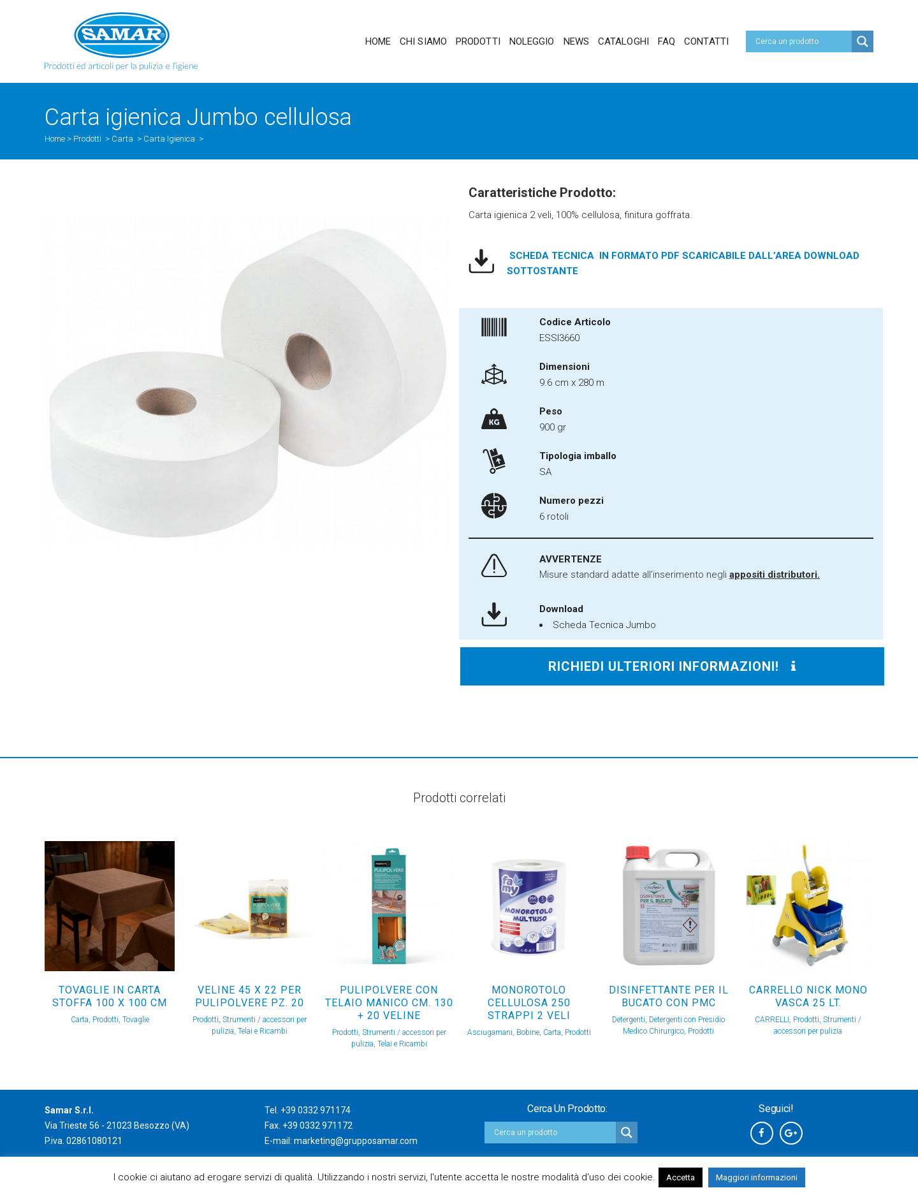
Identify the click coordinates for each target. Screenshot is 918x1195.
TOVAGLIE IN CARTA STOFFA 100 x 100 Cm (109, 996)
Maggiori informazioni (757, 1177)
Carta (122, 138)
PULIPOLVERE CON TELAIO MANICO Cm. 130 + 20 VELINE (389, 1003)
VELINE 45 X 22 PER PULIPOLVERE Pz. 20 (249, 996)
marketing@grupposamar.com (356, 1141)
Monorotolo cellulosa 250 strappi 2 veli (529, 1003)
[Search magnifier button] (862, 41)
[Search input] (802, 41)
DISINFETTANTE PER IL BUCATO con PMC (669, 996)
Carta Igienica (169, 138)
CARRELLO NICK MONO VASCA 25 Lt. (808, 996)
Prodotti (87, 138)
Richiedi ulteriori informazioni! (672, 666)
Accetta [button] (680, 1177)
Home (55, 138)
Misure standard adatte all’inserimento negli (679, 574)
